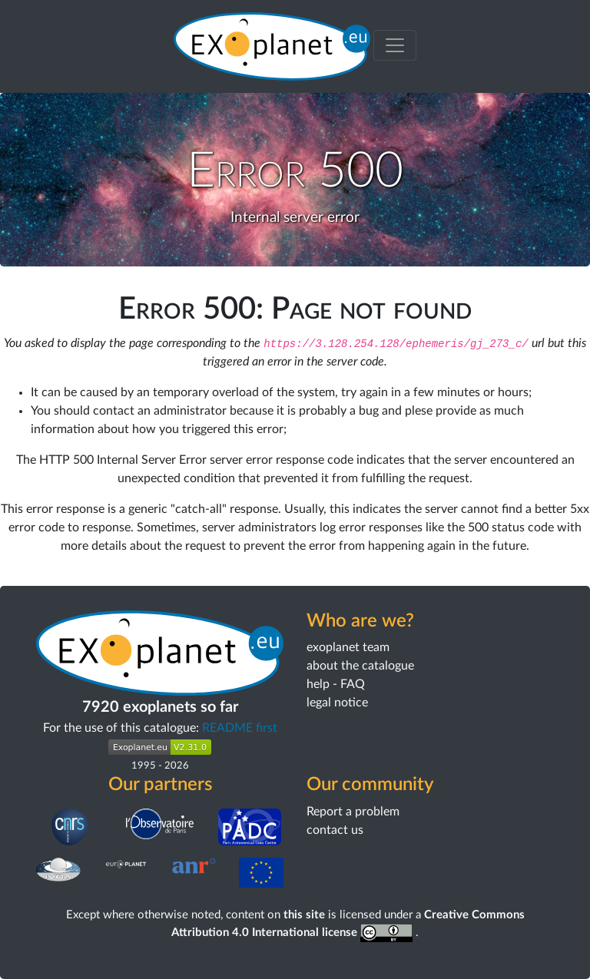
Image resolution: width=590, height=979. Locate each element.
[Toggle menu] (394, 45)
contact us (335, 830)
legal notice (337, 702)
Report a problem (353, 811)
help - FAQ (336, 684)
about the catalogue (360, 666)
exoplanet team (348, 647)
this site (304, 915)
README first (239, 728)
